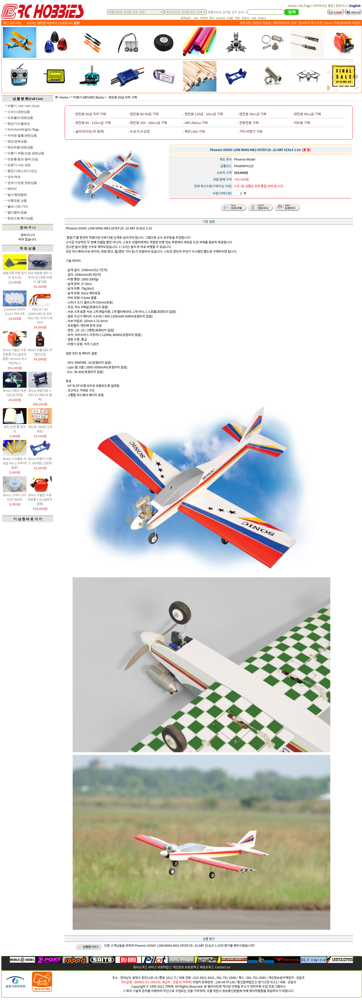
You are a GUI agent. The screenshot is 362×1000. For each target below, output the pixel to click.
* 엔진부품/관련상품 (19, 147)
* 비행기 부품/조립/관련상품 (24, 153)
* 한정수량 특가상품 (19, 218)
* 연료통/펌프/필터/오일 (21, 159)
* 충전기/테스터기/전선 (21, 171)
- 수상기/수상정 (139, 131)
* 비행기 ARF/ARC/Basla (22, 106)
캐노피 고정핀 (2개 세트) (40, 428)
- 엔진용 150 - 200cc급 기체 (147, 122)
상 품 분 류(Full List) (28, 99)
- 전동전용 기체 (247, 122)
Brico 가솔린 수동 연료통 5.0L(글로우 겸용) (40, 499)
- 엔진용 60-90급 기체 (143, 113)
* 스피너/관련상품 (17, 112)
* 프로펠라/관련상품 (19, 118)
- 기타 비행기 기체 (249, 131)
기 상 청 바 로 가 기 (27, 519)
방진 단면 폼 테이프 (15, 428)
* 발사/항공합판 (16, 195)
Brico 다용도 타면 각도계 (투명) (14, 392)
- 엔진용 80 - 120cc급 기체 (92, 122)
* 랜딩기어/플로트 (17, 124)
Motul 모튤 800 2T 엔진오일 (40, 352)
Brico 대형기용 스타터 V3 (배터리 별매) (40, 394)
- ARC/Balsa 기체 (195, 122)
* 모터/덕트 (13, 177)
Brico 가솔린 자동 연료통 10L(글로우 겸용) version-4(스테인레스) (14, 356)
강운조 (300, 977)
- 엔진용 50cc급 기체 (306, 113)
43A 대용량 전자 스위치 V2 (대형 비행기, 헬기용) (40, 277)
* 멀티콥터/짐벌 (16, 212)
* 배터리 (11, 189)
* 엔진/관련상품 (16, 141)
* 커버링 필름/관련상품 (21, 135)
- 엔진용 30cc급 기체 (251, 113)
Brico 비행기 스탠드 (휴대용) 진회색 (40, 460)
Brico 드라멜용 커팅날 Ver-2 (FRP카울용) (15, 463)
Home (61, 97)
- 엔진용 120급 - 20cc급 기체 (203, 113)
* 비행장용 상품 (16, 200)
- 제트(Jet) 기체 (194, 131)
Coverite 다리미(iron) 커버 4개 (14, 311)
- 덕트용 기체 (301, 122)
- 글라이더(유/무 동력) (88, 131)
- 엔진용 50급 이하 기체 (122, 97)
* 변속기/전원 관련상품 (21, 183)
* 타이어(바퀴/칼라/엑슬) (22, 129)
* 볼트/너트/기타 (16, 206)
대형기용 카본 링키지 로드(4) (15, 275)
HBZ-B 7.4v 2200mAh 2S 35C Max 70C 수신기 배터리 (40, 315)
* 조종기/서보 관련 (18, 165)
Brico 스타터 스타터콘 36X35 (14, 497)
